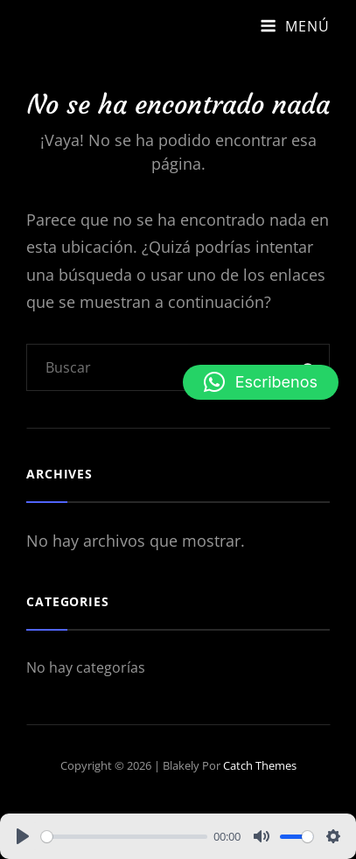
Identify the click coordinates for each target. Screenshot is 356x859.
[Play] (23, 836)
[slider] (124, 836)
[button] (261, 382)
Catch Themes (260, 765)
